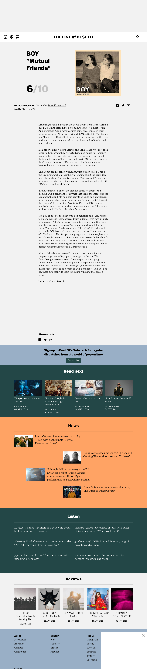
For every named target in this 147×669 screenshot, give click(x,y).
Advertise (19, 643)
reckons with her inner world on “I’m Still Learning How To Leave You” (43, 543)
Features (55, 643)
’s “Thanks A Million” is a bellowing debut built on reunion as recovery (42, 529)
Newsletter (20, 639)
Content (55, 635)
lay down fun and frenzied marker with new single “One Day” (41, 557)
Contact (18, 647)
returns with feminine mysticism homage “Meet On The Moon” (100, 557)
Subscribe (73, 360)
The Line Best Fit (73, 37)
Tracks (54, 647)
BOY (32, 53)
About (17, 635)
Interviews (21, 406)
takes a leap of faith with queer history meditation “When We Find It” (102, 529)
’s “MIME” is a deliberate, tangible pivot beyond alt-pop (102, 543)
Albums (20, 109)
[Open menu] (142, 37)
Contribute (20, 651)
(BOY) (31, 109)
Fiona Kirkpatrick (57, 105)
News (54, 639)
